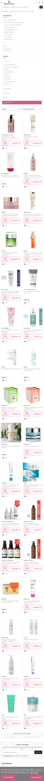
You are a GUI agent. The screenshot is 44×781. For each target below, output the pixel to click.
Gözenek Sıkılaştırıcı (11, 29)
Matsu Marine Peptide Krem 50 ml (11, 368)
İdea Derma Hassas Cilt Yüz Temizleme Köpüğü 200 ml (9, 640)
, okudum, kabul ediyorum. (15, 755)
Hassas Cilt (8, 32)
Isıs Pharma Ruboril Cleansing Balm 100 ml (10, 330)
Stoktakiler (7, 88)
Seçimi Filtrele (22, 102)
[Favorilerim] (36, 2)
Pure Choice (5, 289)
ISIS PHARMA (5, 328)
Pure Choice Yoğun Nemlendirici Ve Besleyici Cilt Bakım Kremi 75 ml (11, 292)
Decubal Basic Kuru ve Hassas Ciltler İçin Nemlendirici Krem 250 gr (10, 176)
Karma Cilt (8, 34)
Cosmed (4, 676)
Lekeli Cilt (8, 39)
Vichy (25, 483)
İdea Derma (5, 637)
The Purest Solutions (7, 521)
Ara (41, 7)
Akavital (4, 599)
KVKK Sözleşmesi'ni (9, 755)
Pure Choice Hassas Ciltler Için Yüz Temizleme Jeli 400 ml (33, 330)
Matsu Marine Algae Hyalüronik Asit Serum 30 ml (32, 369)
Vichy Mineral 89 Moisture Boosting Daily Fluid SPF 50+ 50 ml (33, 485)
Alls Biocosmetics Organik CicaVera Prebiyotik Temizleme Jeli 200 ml (33, 562)
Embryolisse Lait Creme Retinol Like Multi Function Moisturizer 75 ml (32, 214)
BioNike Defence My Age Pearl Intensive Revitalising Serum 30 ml (33, 176)
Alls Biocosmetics (29, 521)
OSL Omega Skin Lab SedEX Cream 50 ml (31, 292)
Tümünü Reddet (8, 777)
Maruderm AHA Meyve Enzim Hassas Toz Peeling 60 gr (9, 408)
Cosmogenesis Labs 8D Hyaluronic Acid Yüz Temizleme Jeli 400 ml (11, 137)
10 (28, 737)
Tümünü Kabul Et (36, 777)
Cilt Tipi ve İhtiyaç (21, 11)
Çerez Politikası (33, 773)
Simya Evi (4, 444)
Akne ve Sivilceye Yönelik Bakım (14, 22)
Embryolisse (27, 134)
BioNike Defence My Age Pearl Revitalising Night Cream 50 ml (10, 214)
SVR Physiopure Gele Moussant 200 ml (10, 717)
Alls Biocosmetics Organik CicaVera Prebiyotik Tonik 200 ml (32, 524)
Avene (25, 637)
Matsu (3, 367)
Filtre (11, 109)
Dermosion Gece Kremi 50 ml (31, 446)
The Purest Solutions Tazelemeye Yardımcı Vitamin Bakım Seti (11, 562)
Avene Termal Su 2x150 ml (31, 639)
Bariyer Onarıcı (9, 27)
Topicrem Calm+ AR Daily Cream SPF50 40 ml (32, 679)
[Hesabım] (39, 2)
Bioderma (26, 599)
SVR (3, 715)
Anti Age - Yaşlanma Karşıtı (12, 25)
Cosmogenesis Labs (7, 134)
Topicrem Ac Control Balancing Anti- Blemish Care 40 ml (10, 485)
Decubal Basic (6, 173)
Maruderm (4, 405)
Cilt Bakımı (12, 11)
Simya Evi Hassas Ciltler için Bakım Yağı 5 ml (11, 446)
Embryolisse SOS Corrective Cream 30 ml (31, 137)
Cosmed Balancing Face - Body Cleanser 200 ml (10, 679)
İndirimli (6, 93)
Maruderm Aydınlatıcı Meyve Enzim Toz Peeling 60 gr (33, 408)
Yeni (5, 97)
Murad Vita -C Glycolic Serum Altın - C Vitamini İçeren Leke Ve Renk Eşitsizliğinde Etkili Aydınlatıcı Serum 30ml (33, 253)
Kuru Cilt (7, 37)
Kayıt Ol (38, 752)
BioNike (26, 173)
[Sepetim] (42, 2)
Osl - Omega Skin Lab (30, 289)
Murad (3, 250)
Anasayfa (4, 11)
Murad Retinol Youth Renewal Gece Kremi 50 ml (9, 253)
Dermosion (27, 444)
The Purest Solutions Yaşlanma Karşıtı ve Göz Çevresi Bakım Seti (10, 524)
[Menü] (1, 2)
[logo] (9, 2)
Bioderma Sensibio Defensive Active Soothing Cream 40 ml (32, 601)
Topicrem (4, 483)
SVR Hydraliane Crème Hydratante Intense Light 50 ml (33, 717)
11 (31, 737)
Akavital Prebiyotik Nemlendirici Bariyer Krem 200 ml (10, 601)
